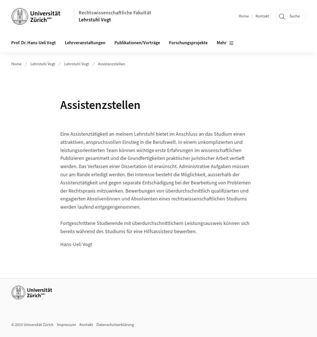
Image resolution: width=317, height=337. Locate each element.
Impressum (66, 325)
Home (244, 16)
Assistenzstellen (111, 64)
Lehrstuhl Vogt (95, 19)
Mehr (225, 43)
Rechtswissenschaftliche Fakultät (115, 12)
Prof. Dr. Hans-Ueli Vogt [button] (33, 43)
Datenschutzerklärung (115, 325)
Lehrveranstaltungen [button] (85, 43)
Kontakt (262, 16)
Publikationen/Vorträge (137, 43)
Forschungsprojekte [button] (188, 43)
